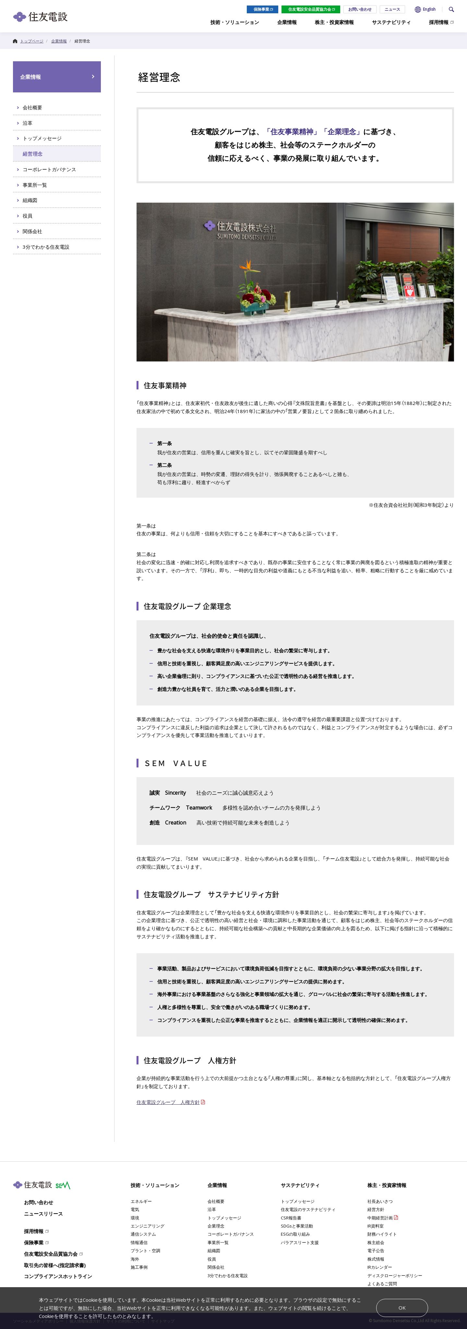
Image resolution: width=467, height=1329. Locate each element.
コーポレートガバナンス (231, 1234)
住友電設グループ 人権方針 (168, 1102)
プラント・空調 (145, 1250)
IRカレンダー (379, 1267)
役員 (212, 1259)
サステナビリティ (300, 1185)
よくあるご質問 (382, 1284)
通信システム (143, 1234)
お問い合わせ (360, 9)
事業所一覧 (218, 1242)
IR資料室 (375, 1226)
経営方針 (375, 1209)
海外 (135, 1259)
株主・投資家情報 (386, 1185)
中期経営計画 (380, 1218)
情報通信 (139, 1242)
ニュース (392, 9)
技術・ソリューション (155, 1185)
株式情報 (375, 1259)
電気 (135, 1209)
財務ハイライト (382, 1234)
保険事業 (261, 9)
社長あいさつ (380, 1201)
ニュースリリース (43, 1213)
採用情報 (33, 1231)
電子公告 (375, 1250)
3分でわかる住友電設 (228, 1275)
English (429, 9)
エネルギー (141, 1201)
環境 (135, 1218)
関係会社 (216, 1267)
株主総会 (375, 1242)
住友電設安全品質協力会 (309, 9)
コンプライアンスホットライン (58, 1276)
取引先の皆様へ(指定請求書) (55, 1265)
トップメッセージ (224, 1218)
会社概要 (216, 1201)
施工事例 (139, 1267)
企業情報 (30, 76)
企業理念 (216, 1226)
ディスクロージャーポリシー (394, 1275)
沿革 (212, 1209)
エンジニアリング (147, 1226)
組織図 (214, 1250)
